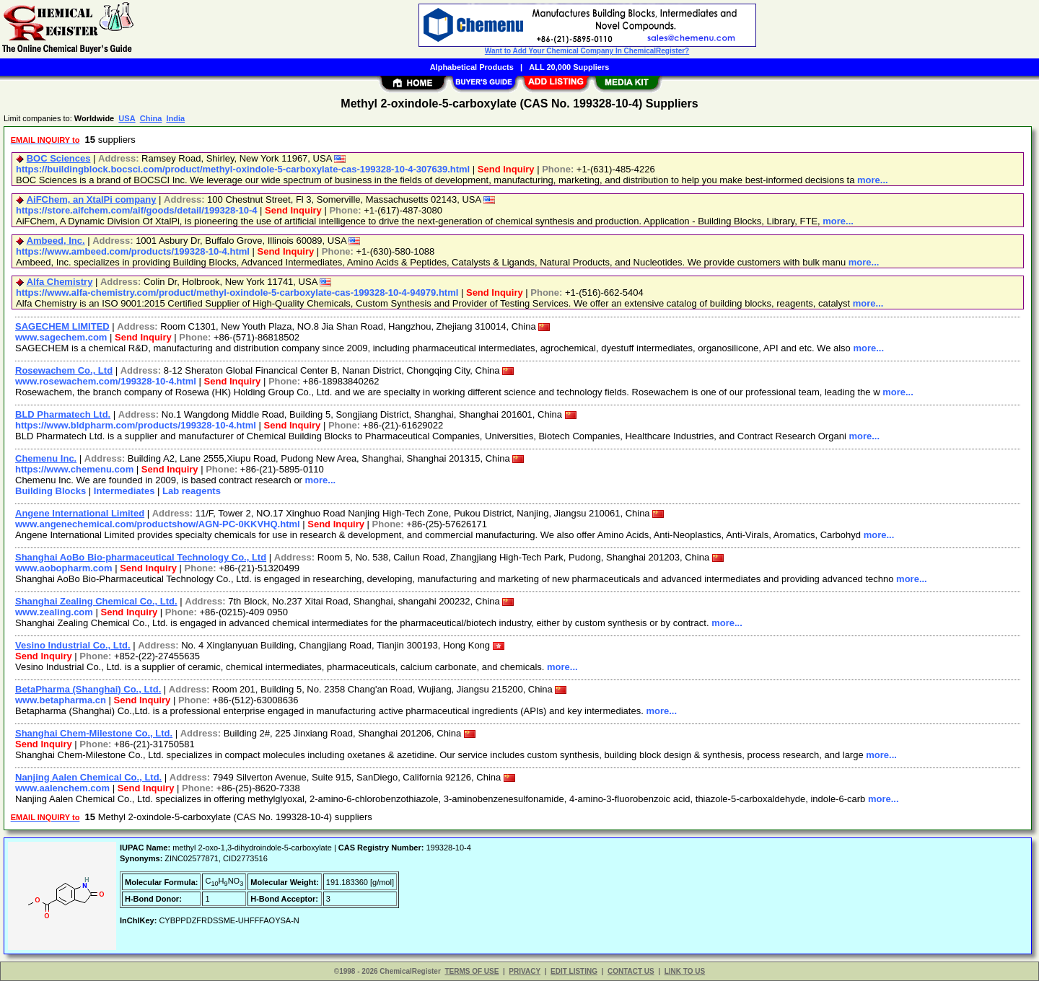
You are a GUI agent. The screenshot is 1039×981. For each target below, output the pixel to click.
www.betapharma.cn (60, 700)
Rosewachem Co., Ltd (64, 370)
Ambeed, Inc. (56, 240)
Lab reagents (191, 490)
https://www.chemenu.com (74, 469)
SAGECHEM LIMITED (62, 326)
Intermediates (124, 490)
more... (872, 180)
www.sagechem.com (61, 337)
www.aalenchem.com (62, 788)
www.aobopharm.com (64, 568)
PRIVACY (524, 971)
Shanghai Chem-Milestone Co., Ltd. (93, 733)
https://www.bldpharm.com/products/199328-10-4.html (135, 425)
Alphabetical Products (472, 67)
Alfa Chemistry (60, 281)
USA (126, 118)
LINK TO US (685, 971)
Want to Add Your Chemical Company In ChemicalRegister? (587, 51)
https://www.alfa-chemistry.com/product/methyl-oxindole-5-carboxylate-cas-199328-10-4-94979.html (237, 292)
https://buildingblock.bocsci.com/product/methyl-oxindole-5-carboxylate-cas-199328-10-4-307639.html (243, 169)
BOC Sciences (59, 158)
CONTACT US (631, 971)
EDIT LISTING (574, 971)
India (175, 118)
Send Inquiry (506, 169)
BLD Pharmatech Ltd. (62, 414)
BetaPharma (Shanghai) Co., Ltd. (88, 689)
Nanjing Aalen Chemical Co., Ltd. (88, 777)
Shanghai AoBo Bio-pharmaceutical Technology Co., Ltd (140, 557)
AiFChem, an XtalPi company (92, 199)
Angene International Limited (79, 513)
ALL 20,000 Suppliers (569, 67)
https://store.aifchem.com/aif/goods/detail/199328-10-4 (137, 210)
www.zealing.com (54, 612)
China (151, 118)
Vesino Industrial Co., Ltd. (73, 645)
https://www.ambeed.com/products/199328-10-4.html (133, 251)
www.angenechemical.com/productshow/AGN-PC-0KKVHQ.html (157, 524)
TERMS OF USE (471, 971)
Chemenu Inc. (45, 458)
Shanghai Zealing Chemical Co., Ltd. (96, 601)
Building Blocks (50, 490)
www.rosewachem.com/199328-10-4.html (105, 381)
